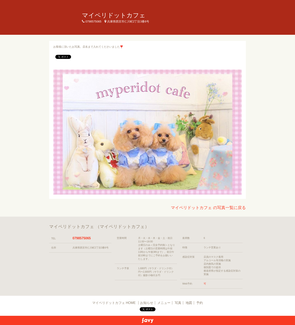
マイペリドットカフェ (113, 15)
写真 (178, 303)
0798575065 (82, 238)
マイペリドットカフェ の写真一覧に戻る (208, 207)
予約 (199, 303)
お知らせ (146, 303)
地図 (189, 303)
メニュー (163, 303)
